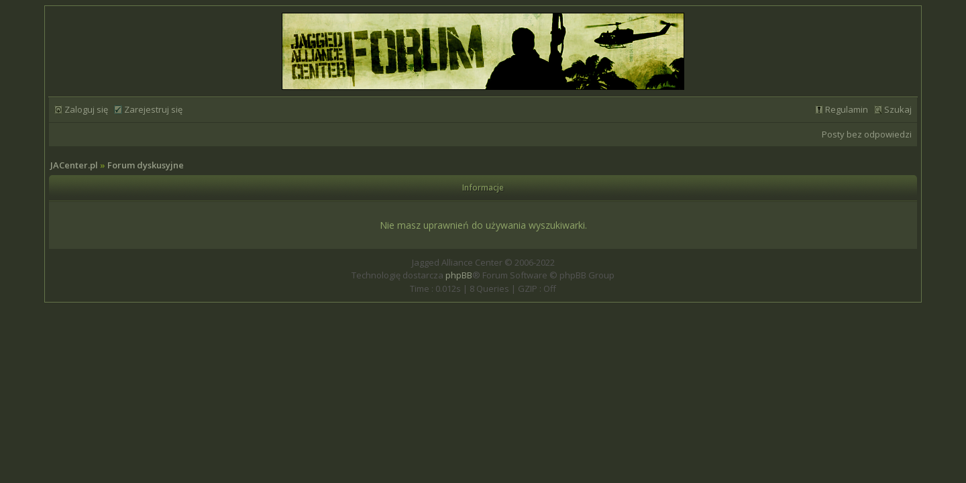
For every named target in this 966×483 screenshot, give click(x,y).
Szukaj (898, 109)
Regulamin (846, 109)
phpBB (458, 275)
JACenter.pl (74, 165)
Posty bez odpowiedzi (867, 134)
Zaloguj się (86, 109)
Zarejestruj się (153, 109)
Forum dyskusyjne (145, 165)
